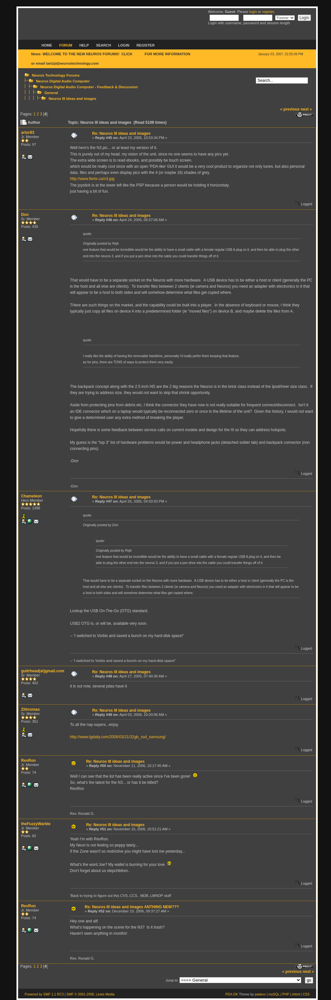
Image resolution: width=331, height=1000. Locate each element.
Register (145, 45)
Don (24, 214)
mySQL (273, 994)
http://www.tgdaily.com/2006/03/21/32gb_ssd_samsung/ (118, 737)
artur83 (27, 132)
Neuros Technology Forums (56, 75)
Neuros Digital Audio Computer (63, 81)
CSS (306, 994)
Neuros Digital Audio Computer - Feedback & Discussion (89, 87)
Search (103, 45)
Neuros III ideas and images (72, 99)
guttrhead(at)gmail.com (42, 671)
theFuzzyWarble (35, 824)
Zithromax (30, 709)
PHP (285, 994)
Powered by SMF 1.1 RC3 (44, 994)
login (253, 12)
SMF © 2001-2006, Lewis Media (91, 994)
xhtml (296, 994)
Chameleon (31, 496)
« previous (290, 109)
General (51, 93)
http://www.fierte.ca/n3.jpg (92, 178)
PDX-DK (231, 994)
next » (306, 109)
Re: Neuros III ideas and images (121, 133)
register (268, 12)
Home (46, 45)
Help (84, 45)
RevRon (28, 760)
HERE (138, 54)
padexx (260, 994)
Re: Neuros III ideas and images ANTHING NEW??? (132, 907)
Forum (65, 45)
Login (123, 45)
